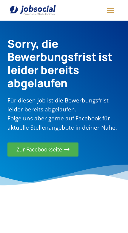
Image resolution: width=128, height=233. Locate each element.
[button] (110, 10)
